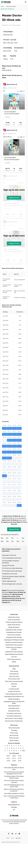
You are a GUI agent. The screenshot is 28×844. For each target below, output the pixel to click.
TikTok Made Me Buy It (14, 706)
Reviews (14, 686)
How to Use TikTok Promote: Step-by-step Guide (14, 781)
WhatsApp (14, 807)
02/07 (8, 756)
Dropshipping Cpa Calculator (14, 632)
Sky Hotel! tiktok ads (3, 538)
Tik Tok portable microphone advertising (10, 562)
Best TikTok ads (14, 735)
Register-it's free (14, 197)
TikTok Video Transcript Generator (14, 681)
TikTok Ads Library (14, 676)
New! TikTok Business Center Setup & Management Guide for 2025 (14, 772)
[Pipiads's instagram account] (19, 834)
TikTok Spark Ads (14, 674)
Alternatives (14, 684)
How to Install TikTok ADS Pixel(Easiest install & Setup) (14, 796)
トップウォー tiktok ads (19, 538)
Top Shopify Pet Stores (14, 711)
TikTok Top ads (14, 733)
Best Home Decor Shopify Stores (14, 721)
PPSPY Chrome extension (14, 659)
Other (23, 750)
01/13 (14, 758)
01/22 (19, 756)
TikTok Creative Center (14, 679)
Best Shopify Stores (14, 708)
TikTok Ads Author (14, 738)
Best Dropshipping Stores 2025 (14, 694)
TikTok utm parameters (14, 619)
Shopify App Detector (14, 627)
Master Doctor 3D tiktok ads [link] (7, 9)
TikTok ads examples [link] (11, 6)
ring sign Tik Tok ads (8, 565)
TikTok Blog (14, 730)
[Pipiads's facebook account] (9, 834)
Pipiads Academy (14, 740)
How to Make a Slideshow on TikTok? (14, 793)
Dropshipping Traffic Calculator (14, 630)
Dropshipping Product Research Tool (14, 696)
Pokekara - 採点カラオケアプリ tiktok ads (8, 541)
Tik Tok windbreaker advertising (11, 558)
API (14, 809)
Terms (12, 838)
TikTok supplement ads (9, 581)
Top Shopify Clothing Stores (14, 716)
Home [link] (2, 6)
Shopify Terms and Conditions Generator (14, 648)
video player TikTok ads (9, 555)
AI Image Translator (14, 689)
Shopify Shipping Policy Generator (14, 654)
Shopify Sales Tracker (14, 617)
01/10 (19, 758)
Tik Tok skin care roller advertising (12, 568)
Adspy (14, 669)
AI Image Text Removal (14, 691)
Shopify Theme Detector (14, 624)
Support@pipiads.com (14, 804)
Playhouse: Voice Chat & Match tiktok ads (14, 541)
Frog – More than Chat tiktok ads (24, 541)
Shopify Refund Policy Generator (14, 645)
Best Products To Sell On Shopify (14, 718)
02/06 (14, 756)
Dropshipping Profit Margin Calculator (14, 640)
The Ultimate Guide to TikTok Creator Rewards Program (14, 777)
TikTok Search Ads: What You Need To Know (14, 768)
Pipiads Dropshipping (14, 699)
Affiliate (14, 662)
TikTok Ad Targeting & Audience (14, 622)
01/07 (19, 760)
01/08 (14, 760)
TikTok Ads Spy (14, 671)
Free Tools (14, 656)
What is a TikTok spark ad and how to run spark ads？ (14, 790)
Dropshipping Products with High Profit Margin (14, 702)
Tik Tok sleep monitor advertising (12, 571)
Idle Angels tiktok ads (3, 541)
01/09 (8, 760)
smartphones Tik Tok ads (9, 573)
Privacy (7, 838)
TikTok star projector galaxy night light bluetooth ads (13, 577)
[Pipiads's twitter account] (12, 834)
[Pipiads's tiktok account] (16, 834)
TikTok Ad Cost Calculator (14, 635)
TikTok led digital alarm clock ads (12, 584)
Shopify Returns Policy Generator (14, 651)
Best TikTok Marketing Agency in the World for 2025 (14, 785)
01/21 (8, 758)
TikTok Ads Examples (14, 728)
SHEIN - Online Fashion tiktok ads (8, 538)
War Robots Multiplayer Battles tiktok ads (19, 541)
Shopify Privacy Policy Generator (14, 642)
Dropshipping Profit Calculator (14, 637)
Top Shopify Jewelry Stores (14, 713)
